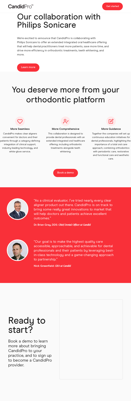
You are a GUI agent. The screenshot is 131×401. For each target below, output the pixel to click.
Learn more (28, 67)
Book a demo (65, 172)
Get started (112, 6)
